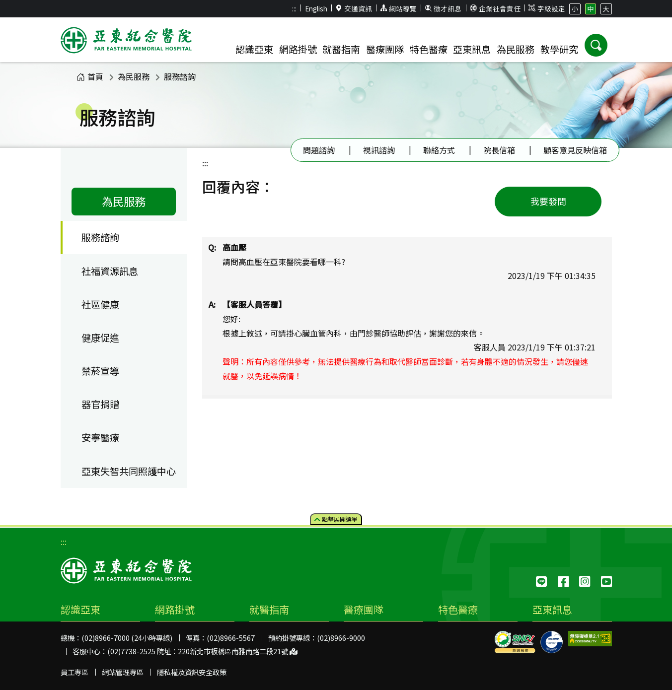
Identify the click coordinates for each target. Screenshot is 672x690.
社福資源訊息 (109, 271)
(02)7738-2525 (131, 651)
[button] (596, 45)
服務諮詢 (180, 76)
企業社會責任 (495, 8)
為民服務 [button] (515, 49)
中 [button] (590, 8)
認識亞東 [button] (254, 49)
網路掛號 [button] (298, 49)
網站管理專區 (123, 672)
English (316, 8)
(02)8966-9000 (341, 637)
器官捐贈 (100, 404)
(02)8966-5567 (231, 637)
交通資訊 (353, 8)
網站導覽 (398, 8)
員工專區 (74, 672)
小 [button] (575, 8)
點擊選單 (336, 519)
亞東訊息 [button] (472, 49)
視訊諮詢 (379, 150)
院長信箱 (499, 150)
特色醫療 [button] (429, 49)
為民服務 (133, 76)
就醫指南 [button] (341, 49)
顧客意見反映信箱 (575, 150)
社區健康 (100, 304)
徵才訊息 (443, 8)
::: (294, 8)
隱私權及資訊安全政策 (191, 672)
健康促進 (100, 338)
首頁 (89, 76)
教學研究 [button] (559, 49)
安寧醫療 (100, 437)
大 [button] (605, 8)
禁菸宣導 (100, 371)
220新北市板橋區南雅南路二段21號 (238, 651)
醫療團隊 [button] (385, 49)
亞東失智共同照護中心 (128, 471)
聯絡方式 (439, 150)
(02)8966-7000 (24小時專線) (126, 637)
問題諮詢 (319, 150)
